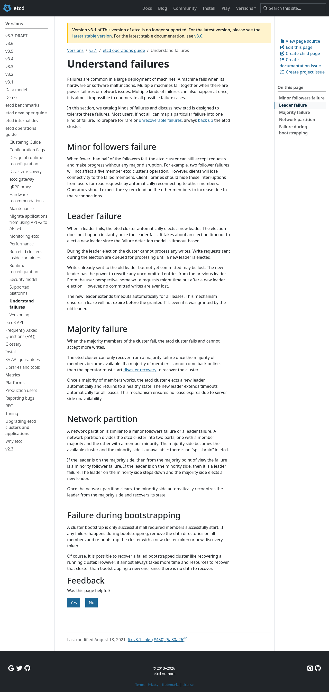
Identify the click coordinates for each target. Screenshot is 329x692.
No (91, 602)
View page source (300, 41)
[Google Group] (11, 668)
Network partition (297, 119)
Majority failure (294, 112)
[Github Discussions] (27, 668)
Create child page (300, 53)
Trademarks (170, 684)
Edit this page (296, 47)
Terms (139, 684)
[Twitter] (19, 668)
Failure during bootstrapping (293, 130)
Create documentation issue (300, 63)
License (188, 684)
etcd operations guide (124, 50)
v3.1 (93, 50)
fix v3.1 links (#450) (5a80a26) (156, 639)
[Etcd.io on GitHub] (318, 668)
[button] (246, 8)
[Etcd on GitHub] (310, 668)
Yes (73, 602)
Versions (75, 50)
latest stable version (92, 36)
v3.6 (198, 36)
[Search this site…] (293, 8)
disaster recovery (139, 370)
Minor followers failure (302, 98)
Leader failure (293, 105)
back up (205, 120)
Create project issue (302, 72)
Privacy (153, 684)
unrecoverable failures (160, 120)
